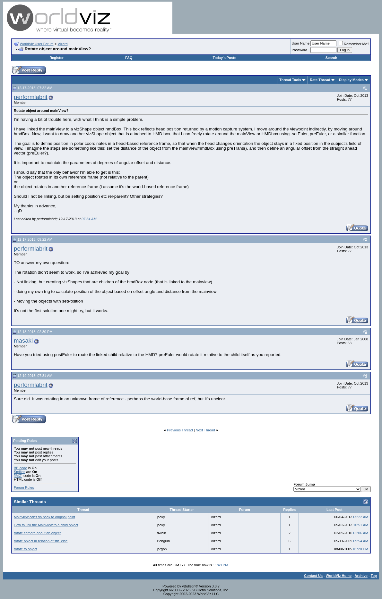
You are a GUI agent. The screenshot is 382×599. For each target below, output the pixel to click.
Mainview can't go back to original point (44, 517)
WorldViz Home (339, 576)
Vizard (63, 44)
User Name (301, 43)
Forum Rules (24, 487)
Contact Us (313, 576)
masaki (23, 340)
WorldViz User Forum (37, 44)
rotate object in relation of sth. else (41, 541)
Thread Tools (290, 80)
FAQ (129, 58)
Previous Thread (180, 430)
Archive (361, 576)
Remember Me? (354, 44)
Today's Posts (224, 58)
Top (374, 576)
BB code (20, 468)
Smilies (19, 472)
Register (56, 58)
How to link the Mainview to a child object (46, 525)
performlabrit (31, 97)
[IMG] (18, 476)
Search (331, 58)
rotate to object (25, 549)
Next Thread (205, 430)
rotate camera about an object (37, 533)
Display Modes (351, 80)
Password (299, 50)
